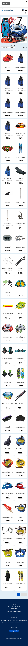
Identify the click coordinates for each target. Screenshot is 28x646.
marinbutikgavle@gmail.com (14, 613)
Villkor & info (14, 616)
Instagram (14, 631)
